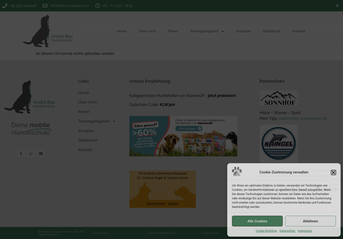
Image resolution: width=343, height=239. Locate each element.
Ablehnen (310, 221)
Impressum (305, 231)
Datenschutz (287, 231)
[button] (333, 172)
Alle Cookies (257, 221)
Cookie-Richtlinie (266, 231)
